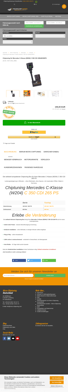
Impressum (40, 293)
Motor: (5, 39)
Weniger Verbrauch (13, 160)
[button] (35, 2)
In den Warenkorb (32, 123)
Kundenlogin (56, 4)
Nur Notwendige (56, 382)
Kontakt (39, 299)
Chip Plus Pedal (47, 16)
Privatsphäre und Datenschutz (45, 309)
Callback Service (41, 310)
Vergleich (45, 160)
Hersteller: (6, 33)
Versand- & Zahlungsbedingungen (46, 295)
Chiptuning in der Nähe (9, 328)
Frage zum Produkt (10, 144)
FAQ (38, 298)
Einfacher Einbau (51, 152)
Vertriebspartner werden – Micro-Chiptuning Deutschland (49, 305)
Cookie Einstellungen (43, 312)
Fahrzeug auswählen (34, 26)
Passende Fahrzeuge (34, 168)
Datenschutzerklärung (9, 388)
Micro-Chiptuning (13, 16)
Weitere (58, 16)
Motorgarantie (31, 160)
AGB (38, 307)
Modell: (38, 33)
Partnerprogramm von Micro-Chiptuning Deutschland (47, 302)
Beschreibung (10, 152)
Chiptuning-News (7, 326)
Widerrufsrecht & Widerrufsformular (46, 296)
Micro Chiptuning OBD (30, 16)
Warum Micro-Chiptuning (30, 152)
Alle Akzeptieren (56, 378)
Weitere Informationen (57, 386)
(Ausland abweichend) (19, 104)
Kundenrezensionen (13, 168)
